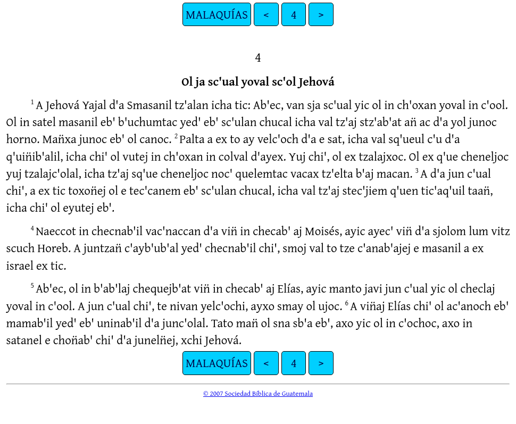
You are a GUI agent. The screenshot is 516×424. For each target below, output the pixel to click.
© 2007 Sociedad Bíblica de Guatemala (258, 393)
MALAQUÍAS (217, 14)
